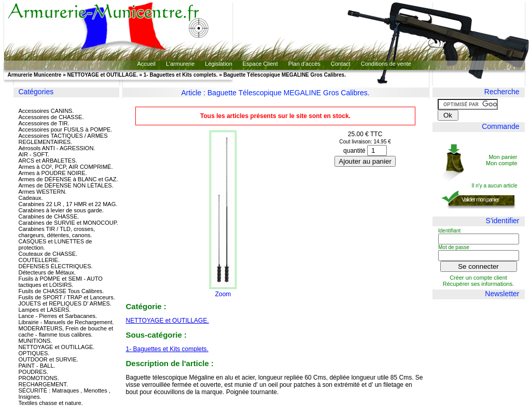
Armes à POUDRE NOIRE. (53, 173)
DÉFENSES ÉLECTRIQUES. (56, 266)
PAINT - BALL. (37, 366)
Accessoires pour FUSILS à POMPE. (66, 129)
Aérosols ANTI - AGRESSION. (57, 148)
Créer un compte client (478, 277)
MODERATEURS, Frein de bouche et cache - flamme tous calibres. (66, 331)
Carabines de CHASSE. (49, 216)
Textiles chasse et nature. (51, 403)
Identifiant (449, 231)
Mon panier (502, 157)
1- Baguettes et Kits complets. (181, 75)
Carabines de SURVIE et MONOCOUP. (68, 223)
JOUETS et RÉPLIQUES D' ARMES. (65, 303)
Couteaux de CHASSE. (48, 254)
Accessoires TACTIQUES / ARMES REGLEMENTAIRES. (63, 139)
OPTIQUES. (34, 353)
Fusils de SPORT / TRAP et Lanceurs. (67, 297)
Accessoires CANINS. (46, 111)
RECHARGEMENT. (43, 384)
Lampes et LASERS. (45, 310)
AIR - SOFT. (34, 154)
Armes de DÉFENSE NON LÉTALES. (66, 185)
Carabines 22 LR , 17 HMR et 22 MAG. (68, 204)
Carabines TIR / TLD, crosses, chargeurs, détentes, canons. (57, 232)
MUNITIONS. (35, 341)
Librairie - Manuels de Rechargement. (66, 322)
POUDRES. (33, 372)
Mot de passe (453, 247)
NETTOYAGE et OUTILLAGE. (102, 75)
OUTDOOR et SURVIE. (48, 359)
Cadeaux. (31, 198)
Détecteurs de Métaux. (47, 272)
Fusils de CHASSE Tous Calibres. (61, 291)
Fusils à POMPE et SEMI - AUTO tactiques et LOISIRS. (61, 282)
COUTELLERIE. (39, 260)
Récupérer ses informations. (478, 284)
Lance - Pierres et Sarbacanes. (58, 316)
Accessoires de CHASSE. (51, 117)
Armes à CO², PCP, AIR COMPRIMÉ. (66, 167)
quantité (354, 150)
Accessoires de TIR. (44, 123)
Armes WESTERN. (43, 192)
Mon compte (502, 163)
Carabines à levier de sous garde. (61, 210)
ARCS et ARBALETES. (48, 160)
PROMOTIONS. (39, 378)
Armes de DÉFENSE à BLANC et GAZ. (68, 179)
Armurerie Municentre (35, 75)
